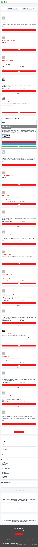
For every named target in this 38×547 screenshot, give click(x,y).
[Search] (34, 9)
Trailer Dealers (4, 472)
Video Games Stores (5, 463)
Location (20, 8)
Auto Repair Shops (4, 477)
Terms (24, 539)
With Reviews (5, 449)
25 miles (4, 441)
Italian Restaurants (5, 469)
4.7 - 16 (3, 343)
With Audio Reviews (6, 451)
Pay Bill (31, 539)
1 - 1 (3, 69)
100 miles (4, 444)
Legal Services (4, 464)
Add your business (19, 534)
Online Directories (8, 539)
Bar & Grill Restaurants (5, 473)
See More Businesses (19, 432)
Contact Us (19, 539)
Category (5, 8)
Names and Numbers (14, 543)
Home (2, 539)
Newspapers (4, 474)
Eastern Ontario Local (4, 4)
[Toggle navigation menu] (37, 2)
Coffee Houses (4, 467)
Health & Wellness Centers (6, 468)
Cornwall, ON (12, 4)
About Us (14, 539)
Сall (19, 29)
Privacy (27, 539)
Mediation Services (5, 465)
